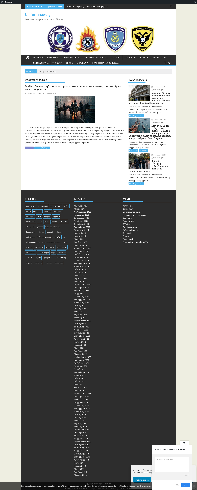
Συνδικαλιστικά (159, 58)
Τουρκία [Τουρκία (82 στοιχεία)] (29, 255)
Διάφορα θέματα (40, 63)
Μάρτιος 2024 (80, 279)
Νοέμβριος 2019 (81, 436)
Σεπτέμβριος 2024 (82, 260)
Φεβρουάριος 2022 (82, 354)
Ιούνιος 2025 (80, 233)
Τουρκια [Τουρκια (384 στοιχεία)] (38, 255)
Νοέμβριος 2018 (81, 448)
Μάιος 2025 (79, 236)
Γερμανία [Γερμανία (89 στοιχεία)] (56, 214)
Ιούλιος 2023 (80, 303)
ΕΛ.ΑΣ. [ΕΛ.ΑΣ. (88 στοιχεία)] (46, 219)
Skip (177, 485)
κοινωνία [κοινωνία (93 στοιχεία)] (38, 260)
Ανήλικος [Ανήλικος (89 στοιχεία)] (47, 209)
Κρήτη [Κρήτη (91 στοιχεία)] (59, 229)
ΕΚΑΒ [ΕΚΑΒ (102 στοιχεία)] (40, 219)
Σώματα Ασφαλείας (71, 58)
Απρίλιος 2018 (80, 469)
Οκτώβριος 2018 (81, 451)
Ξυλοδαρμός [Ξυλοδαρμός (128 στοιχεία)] (30, 250)
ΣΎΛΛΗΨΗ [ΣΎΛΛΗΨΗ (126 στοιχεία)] (62, 250)
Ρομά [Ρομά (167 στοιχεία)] (53, 250)
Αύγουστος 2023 (81, 300)
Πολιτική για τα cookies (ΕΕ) (105, 63)
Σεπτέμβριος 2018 (82, 454)
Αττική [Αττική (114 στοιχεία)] (38, 214)
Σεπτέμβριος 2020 (82, 406)
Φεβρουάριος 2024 (82, 282)
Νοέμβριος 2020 (81, 400)
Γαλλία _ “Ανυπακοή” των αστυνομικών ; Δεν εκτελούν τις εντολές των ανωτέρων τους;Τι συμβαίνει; (73, 88)
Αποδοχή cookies (142, 480)
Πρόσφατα (46, 148)
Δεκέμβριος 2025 (81, 215)
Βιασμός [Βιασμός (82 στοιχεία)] (47, 214)
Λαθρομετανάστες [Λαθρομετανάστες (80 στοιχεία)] (44, 234)
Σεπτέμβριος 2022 (82, 333)
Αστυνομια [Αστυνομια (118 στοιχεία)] (30, 214)
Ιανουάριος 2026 (81, 212)
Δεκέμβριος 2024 (81, 251)
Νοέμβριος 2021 (81, 363)
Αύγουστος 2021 (81, 372)
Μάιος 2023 (79, 309)
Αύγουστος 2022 (81, 336)
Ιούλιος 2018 (80, 460)
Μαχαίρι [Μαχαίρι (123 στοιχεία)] (29, 245)
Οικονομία (57, 63)
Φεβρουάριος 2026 (82, 209)
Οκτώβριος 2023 (81, 294)
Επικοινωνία (82, 63)
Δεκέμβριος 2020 (81, 397)
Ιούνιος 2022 (80, 342)
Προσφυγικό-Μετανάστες (96, 58)
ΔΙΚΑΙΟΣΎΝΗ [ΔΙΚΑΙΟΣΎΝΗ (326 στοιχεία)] (30, 219)
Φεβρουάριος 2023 (82, 318)
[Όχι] (194, 486)
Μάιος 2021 (79, 381)
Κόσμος (37, 148)
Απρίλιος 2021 (80, 384)
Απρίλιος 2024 (80, 276)
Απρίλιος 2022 (80, 348)
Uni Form (153, 90)
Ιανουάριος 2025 (81, 248)
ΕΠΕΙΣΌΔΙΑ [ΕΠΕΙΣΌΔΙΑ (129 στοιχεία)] (64, 219)
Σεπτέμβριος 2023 (82, 297)
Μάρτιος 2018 (80, 472)
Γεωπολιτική (130, 58)
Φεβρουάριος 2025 (82, 245)
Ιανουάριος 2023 (81, 321)
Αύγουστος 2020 (81, 409)
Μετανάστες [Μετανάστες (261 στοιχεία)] (39, 245)
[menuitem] (2, 2)
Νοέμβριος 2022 (81, 327)
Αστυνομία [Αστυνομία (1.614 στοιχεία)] (58, 209)
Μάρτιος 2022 (80, 351)
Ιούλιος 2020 (80, 412)
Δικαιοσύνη (52, 58)
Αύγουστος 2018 (81, 457)
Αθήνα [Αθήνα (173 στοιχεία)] (66, 204)
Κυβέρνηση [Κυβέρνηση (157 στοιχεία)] (30, 234)
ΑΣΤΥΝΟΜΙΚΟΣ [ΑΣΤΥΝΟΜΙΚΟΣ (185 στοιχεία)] (56, 204)
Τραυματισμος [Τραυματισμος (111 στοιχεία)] (60, 255)
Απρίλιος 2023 (80, 312)
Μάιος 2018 (79, 466)
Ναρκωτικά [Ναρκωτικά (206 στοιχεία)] (50, 245)
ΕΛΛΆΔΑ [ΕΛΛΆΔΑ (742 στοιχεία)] (54, 219)
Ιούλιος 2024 (80, 266)
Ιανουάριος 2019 (81, 442)
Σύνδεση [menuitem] (8, 2)
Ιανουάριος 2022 (81, 357)
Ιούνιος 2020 (80, 415)
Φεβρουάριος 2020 (82, 427)
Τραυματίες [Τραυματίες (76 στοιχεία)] (47, 255)
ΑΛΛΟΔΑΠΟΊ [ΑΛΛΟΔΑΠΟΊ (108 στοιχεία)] (30, 204)
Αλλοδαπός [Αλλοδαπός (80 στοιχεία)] (37, 209)
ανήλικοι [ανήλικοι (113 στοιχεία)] (29, 260)
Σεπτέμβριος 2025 (82, 224)
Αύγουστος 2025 (81, 227)
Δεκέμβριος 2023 (81, 288)
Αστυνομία (38, 58)
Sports (69, 63)
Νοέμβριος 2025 (81, 218)
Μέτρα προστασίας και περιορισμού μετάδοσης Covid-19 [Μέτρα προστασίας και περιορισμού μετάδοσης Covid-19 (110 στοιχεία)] (47, 240)
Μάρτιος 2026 (80, 206)
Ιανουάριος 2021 (81, 393)
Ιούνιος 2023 (80, 306)
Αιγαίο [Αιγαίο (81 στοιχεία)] (28, 209)
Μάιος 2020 (79, 418)
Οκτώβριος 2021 (81, 366)
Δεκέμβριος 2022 (81, 324)
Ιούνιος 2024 (80, 269)
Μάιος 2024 (79, 273)
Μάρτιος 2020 (80, 424)
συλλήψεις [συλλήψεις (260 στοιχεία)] (59, 260)
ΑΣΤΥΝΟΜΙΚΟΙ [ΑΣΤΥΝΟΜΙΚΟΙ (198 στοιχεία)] (43, 204)
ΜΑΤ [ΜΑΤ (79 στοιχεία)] (63, 234)
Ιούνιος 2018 (80, 463)
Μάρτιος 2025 (80, 242)
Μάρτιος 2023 (80, 315)
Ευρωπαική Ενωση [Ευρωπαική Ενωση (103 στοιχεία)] (52, 224)
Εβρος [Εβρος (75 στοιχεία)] (28, 224)
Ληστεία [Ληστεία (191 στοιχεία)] (57, 234)
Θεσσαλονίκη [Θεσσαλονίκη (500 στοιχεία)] (31, 229)
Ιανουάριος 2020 (81, 430)
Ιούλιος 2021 (80, 375)
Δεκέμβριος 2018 (81, 445)
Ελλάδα (144, 58)
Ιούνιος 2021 (80, 378)
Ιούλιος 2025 (80, 230)
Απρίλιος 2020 (80, 421)
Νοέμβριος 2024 (81, 254)
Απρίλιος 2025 (80, 239)
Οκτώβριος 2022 (81, 330)
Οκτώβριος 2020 (81, 403)
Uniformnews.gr (38, 14)
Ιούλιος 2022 (80, 339)
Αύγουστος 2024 (81, 263)
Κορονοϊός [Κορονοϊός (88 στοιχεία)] (50, 229)
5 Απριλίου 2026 (156, 155)
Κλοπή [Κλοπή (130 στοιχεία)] (41, 229)
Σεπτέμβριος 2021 (82, 369)
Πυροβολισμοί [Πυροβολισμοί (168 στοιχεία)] (43, 250)
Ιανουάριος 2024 (81, 285)
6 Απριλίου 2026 (156, 87)
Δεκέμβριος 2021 (81, 360)
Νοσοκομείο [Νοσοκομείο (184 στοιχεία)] (62, 245)
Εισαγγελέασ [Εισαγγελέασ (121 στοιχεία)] (38, 224)
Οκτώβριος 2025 (81, 221)
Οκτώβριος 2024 (81, 257)
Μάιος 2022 (79, 345)
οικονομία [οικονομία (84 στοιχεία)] (48, 260)
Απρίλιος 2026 (80, 203)
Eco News (116, 58)
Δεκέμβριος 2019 (81, 433)
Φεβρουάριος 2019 (82, 439)
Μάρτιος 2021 (80, 387)
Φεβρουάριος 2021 (82, 390)
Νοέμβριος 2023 (81, 291)
